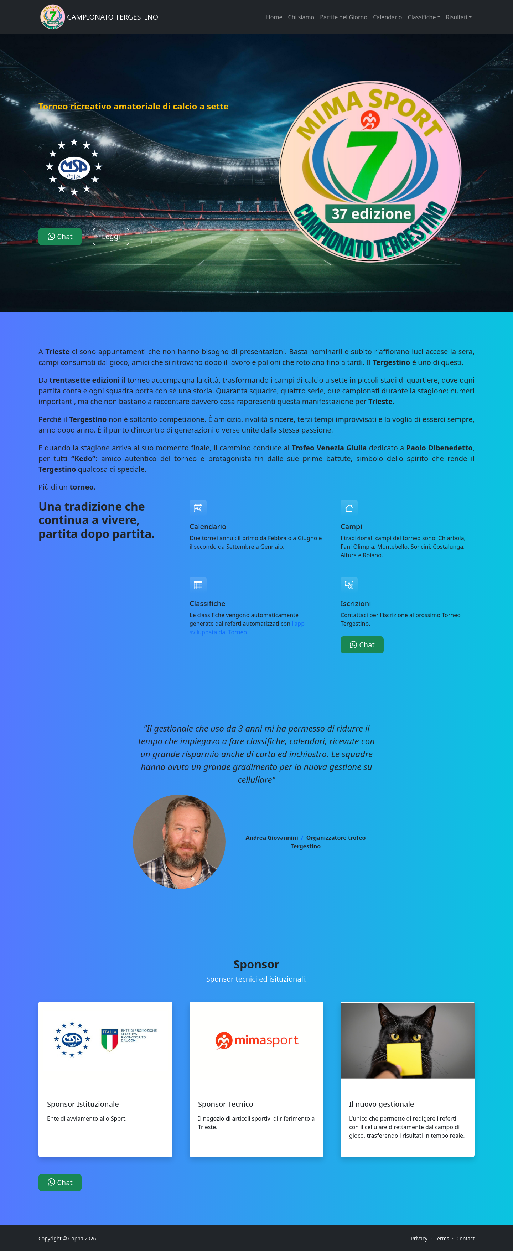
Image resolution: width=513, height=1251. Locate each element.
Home (274, 17)
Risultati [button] (456, 17)
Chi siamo (301, 17)
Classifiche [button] (422, 17)
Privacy (419, 1238)
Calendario (387, 17)
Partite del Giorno (343, 17)
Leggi (111, 236)
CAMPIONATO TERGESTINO (112, 17)
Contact (465, 1238)
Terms (442, 1238)
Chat (60, 236)
